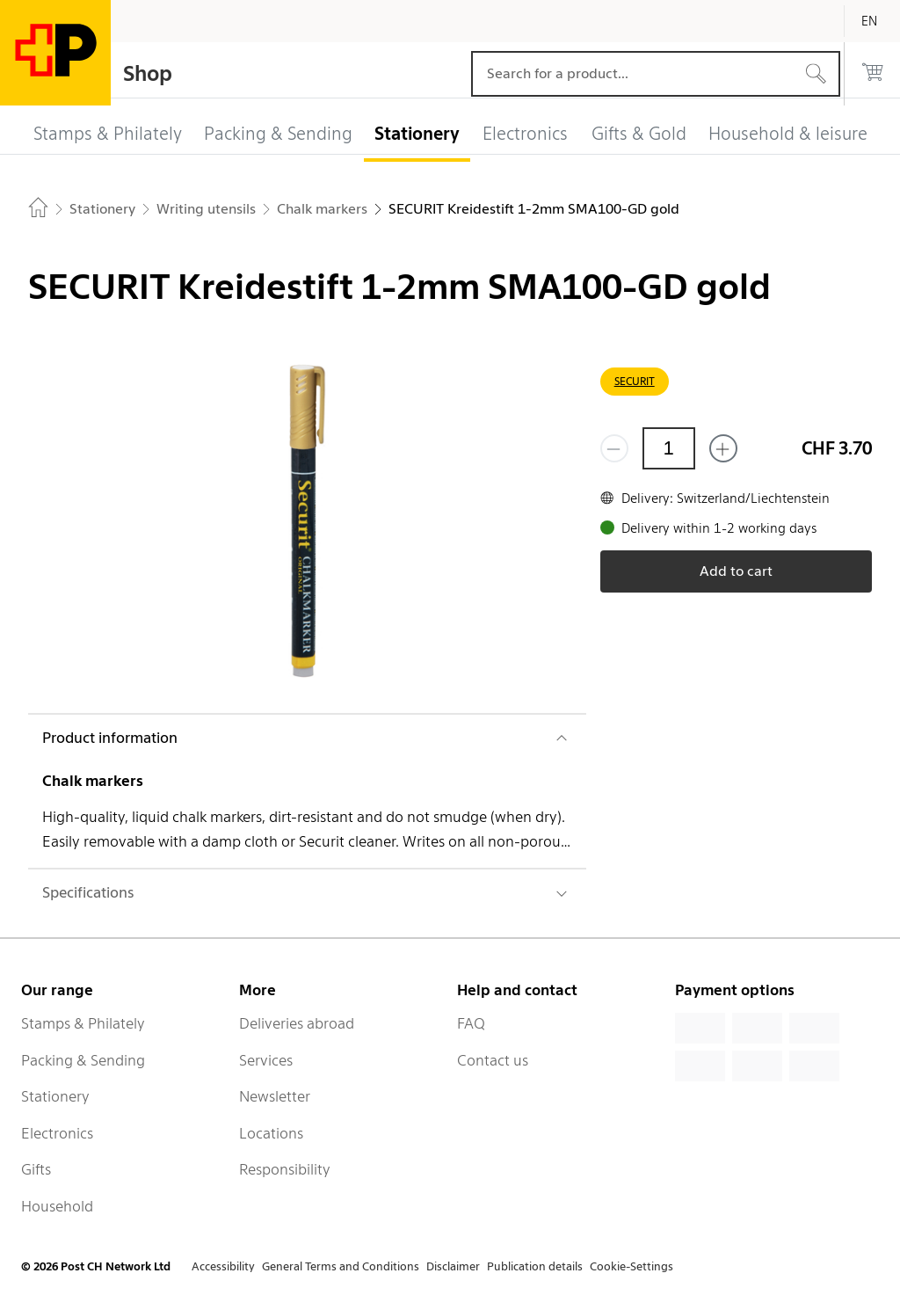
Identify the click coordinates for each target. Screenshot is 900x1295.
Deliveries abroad (296, 1023)
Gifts (36, 1169)
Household (57, 1206)
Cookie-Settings (631, 1266)
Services (266, 1060)
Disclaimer (453, 1266)
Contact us (492, 1060)
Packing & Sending (83, 1060)
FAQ (471, 1023)
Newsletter (274, 1096)
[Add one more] (723, 448)
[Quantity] (668, 448)
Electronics (57, 1133)
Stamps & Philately (83, 1023)
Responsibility (284, 1169)
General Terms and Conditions (340, 1266)
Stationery (55, 1096)
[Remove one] (614, 448)
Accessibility (223, 1266)
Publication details (535, 1266)
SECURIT (634, 381)
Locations (271, 1133)
